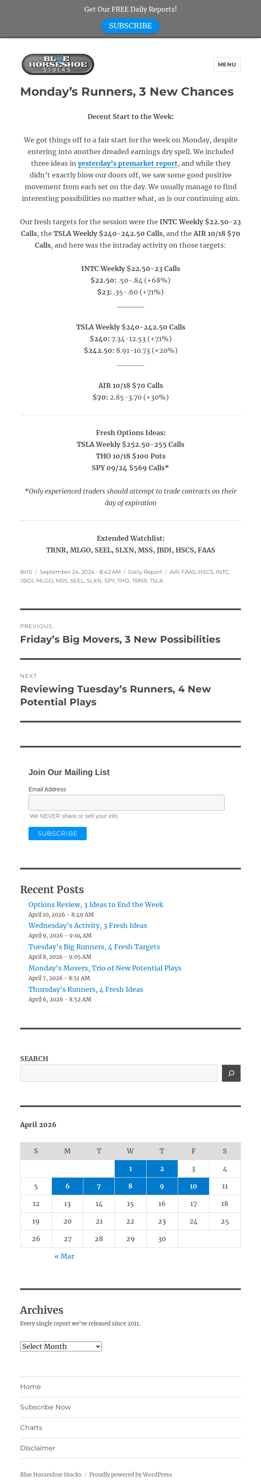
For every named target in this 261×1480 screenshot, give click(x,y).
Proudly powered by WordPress (130, 1474)
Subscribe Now (45, 1407)
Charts (31, 1428)
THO (123, 580)
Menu (227, 64)
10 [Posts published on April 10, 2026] (193, 1186)
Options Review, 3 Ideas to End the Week (95, 904)
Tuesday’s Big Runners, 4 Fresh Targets (94, 947)
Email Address (47, 789)
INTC (222, 571)
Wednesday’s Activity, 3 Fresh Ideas (87, 925)
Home (30, 1387)
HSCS (205, 571)
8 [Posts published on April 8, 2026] (130, 1186)
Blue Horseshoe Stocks (51, 1474)
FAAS (188, 571)
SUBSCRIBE (130, 25)
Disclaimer (37, 1448)
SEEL (77, 580)
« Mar (64, 1256)
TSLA (156, 580)
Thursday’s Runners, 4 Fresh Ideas (85, 989)
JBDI (27, 580)
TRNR (139, 580)
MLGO (44, 580)
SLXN (94, 580)
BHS (26, 571)
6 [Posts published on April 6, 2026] (67, 1186)
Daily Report (145, 571)
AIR (174, 571)
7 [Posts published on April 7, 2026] (99, 1186)
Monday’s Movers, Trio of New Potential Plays (104, 968)
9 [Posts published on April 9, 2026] (162, 1186)
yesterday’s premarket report (128, 163)
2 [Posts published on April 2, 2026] (162, 1168)
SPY (109, 580)
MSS (61, 580)
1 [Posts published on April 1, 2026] (130, 1168)
